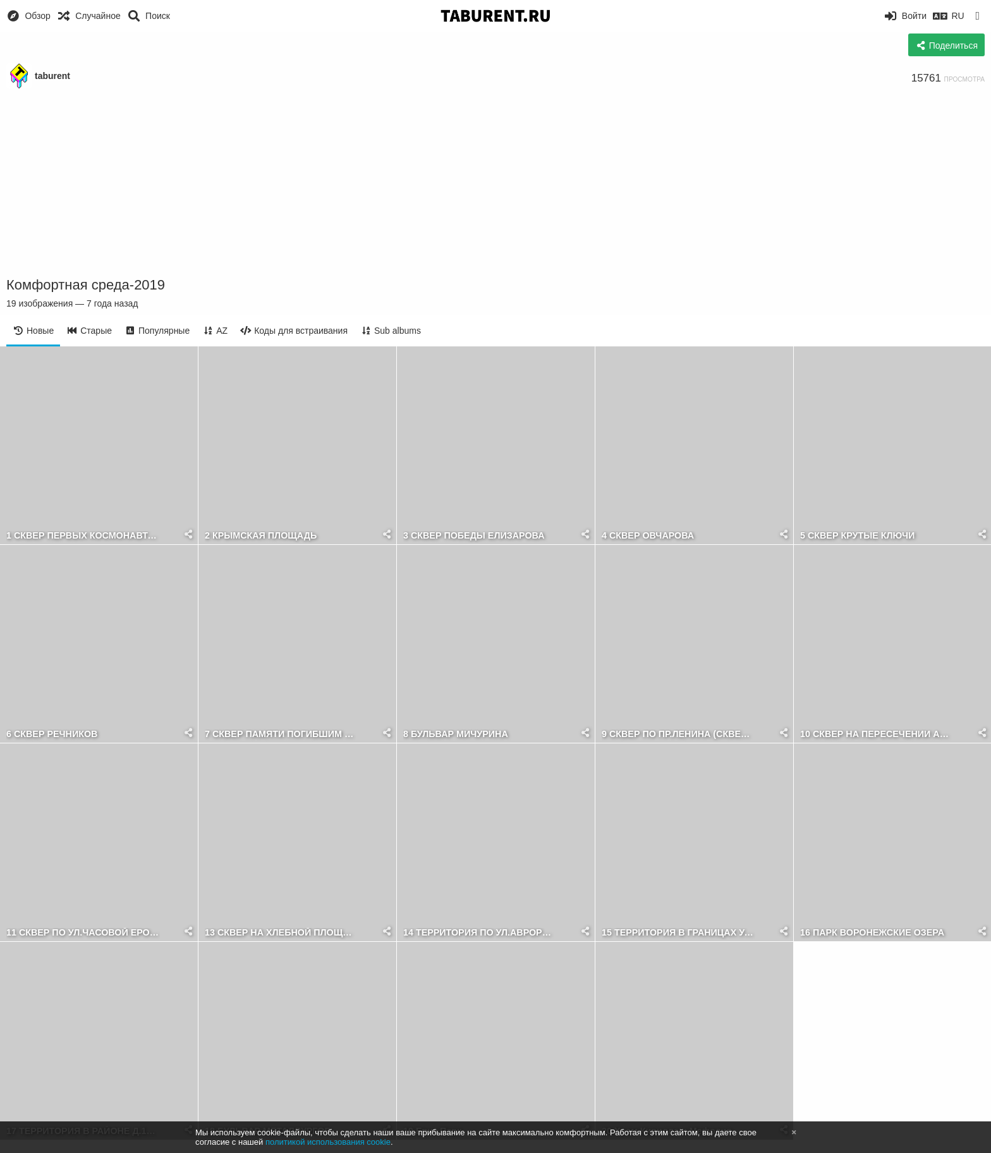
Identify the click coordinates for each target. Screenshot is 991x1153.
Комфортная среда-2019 (85, 285)
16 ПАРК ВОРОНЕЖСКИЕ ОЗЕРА (872, 932)
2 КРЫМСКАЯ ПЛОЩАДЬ (261, 535)
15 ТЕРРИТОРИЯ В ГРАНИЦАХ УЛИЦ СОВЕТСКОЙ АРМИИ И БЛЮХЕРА (678, 932)
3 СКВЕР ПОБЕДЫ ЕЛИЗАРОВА (473, 535)
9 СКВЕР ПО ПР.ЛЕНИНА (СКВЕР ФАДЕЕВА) (678, 734)
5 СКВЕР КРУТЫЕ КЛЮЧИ (857, 535)
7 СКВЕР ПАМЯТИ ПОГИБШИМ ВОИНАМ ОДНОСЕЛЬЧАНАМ (281, 734)
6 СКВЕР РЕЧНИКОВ (51, 734)
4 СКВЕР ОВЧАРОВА (648, 535)
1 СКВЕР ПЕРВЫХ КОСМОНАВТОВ (83, 535)
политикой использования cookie (328, 1142)
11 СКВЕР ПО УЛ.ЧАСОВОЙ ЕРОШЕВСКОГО (83, 932)
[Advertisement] (495, 183)
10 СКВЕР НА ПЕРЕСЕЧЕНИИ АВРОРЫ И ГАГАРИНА (877, 734)
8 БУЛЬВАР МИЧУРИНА (455, 734)
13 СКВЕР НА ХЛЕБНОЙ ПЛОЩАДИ (281, 932)
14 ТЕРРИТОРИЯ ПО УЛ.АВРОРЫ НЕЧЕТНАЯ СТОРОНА (480, 932)
